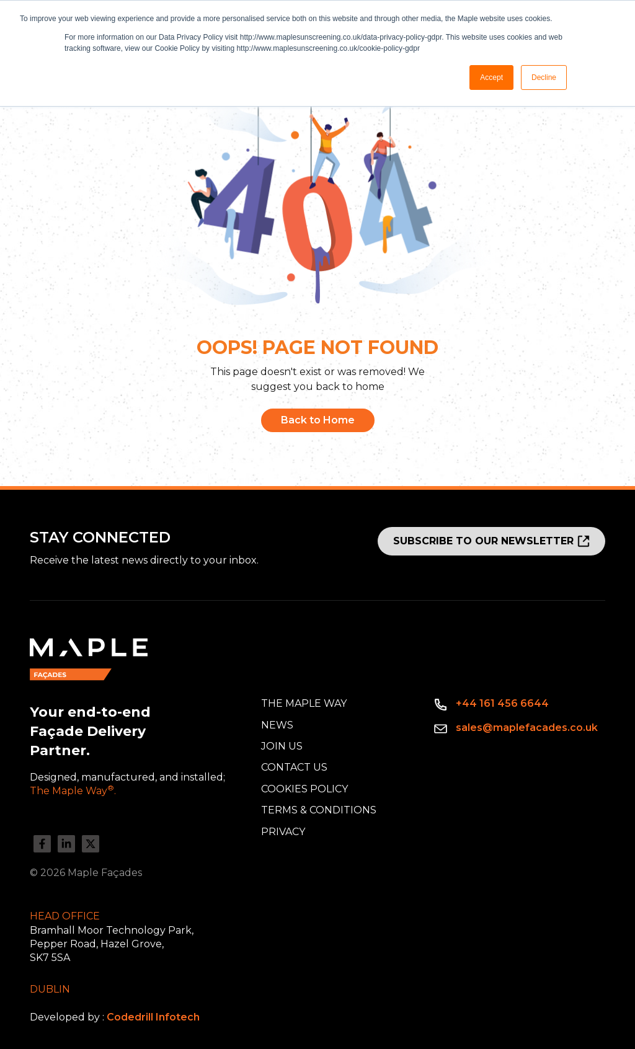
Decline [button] (543, 77)
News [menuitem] (277, 725)
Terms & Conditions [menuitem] (318, 810)
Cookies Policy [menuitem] (304, 789)
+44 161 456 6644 (502, 703)
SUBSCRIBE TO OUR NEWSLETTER (483, 541)
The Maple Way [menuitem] (304, 703)
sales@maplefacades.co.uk (527, 727)
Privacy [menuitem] (283, 832)
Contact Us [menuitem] (294, 767)
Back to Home (318, 420)
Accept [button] (491, 77)
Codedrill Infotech (153, 1017)
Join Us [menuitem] (282, 746)
